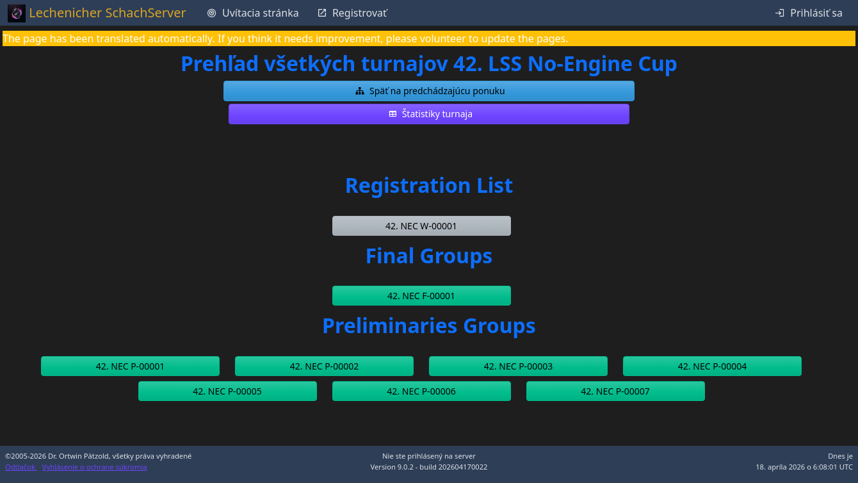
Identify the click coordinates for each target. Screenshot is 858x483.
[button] (429, 91)
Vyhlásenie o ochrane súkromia (94, 466)
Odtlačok (21, 466)
